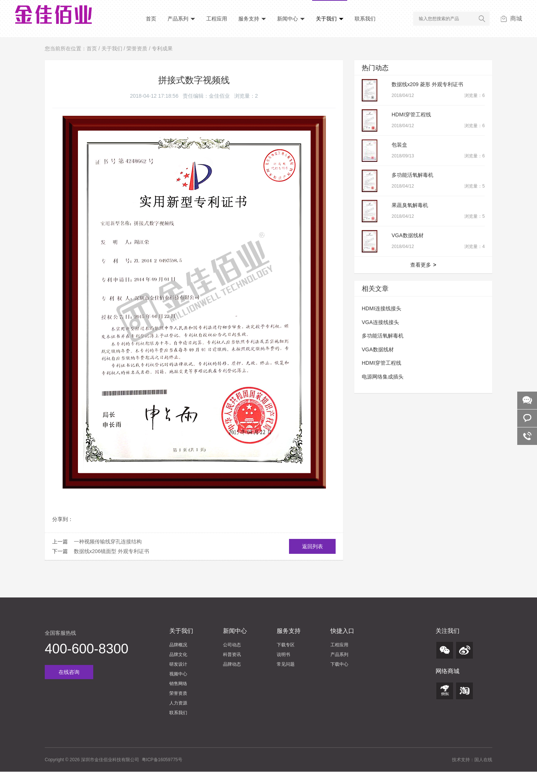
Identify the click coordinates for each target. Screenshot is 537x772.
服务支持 (252, 19)
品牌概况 (178, 644)
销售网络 (178, 683)
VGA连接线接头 (380, 322)
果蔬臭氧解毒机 (410, 205)
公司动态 (232, 644)
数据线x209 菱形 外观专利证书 (427, 84)
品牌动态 (232, 664)
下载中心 (339, 664)
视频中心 (178, 674)
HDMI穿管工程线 (411, 114)
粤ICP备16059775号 (162, 759)
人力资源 (178, 703)
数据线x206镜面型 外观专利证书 (111, 551)
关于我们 (329, 19)
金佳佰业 (219, 96)
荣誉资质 (136, 48)
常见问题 (286, 664)
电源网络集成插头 (382, 377)
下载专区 (286, 644)
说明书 (283, 654)
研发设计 (178, 664)
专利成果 (162, 48)
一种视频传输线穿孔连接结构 (108, 542)
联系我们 (365, 19)
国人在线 (483, 759)
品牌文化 (178, 654)
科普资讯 (232, 654)
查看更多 (423, 265)
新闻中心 (291, 19)
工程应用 (216, 19)
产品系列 (181, 19)
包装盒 (399, 145)
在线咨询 (69, 672)
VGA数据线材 (408, 235)
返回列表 (312, 546)
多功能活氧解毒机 (412, 175)
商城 (511, 19)
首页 (151, 19)
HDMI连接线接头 (381, 308)
